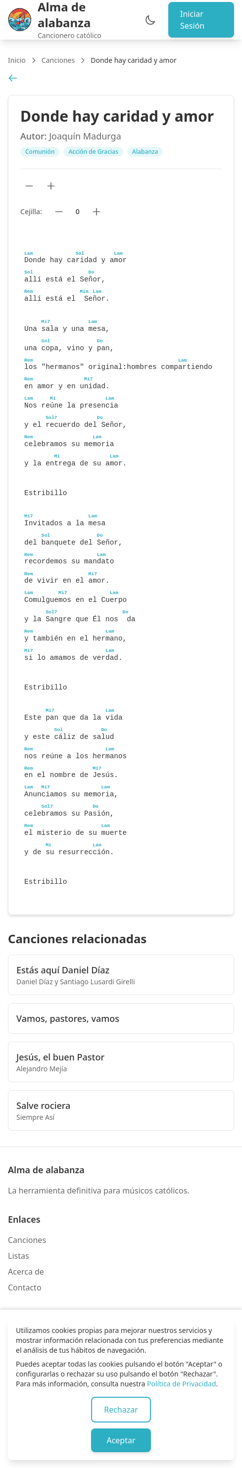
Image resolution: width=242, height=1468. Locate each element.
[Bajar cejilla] (59, 212)
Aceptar (120, 1440)
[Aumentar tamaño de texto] (51, 186)
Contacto (25, 1287)
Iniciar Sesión (192, 19)
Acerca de (26, 1271)
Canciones (58, 60)
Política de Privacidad (181, 1383)
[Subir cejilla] (96, 212)
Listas (18, 1255)
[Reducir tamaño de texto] (29, 186)
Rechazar (121, 1409)
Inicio (17, 60)
